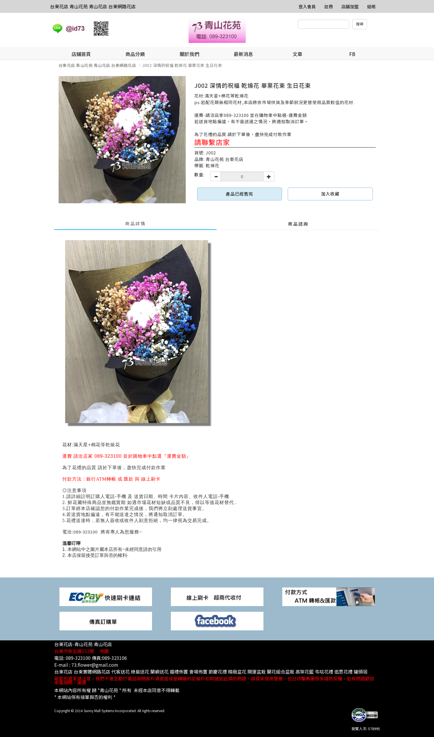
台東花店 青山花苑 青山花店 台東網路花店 (93, 6)
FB (352, 53)
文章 (297, 53)
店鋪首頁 (81, 53)
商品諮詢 (298, 224)
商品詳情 (135, 223)
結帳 (371, 6)
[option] (122, 139)
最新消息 (243, 53)
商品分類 (135, 53)
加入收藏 (330, 194)
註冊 (328, 6)
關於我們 (189, 53)
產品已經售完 (239, 194)
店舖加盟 (350, 6)
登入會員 (307, 6)
